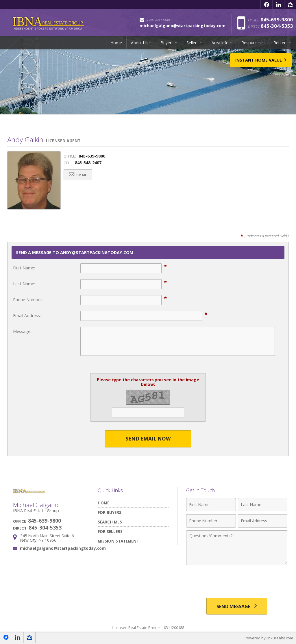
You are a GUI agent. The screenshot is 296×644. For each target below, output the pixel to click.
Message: (22, 331)
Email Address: (27, 315)
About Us (139, 44)
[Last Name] (262, 504)
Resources (251, 44)
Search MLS (110, 522)
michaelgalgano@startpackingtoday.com (63, 548)
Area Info (220, 44)
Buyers (167, 44)
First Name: (24, 268)
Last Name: (24, 283)
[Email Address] (262, 521)
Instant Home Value (260, 62)
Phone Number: (28, 299)
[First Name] (211, 504)
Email (78, 175)
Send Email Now (148, 439)
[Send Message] (236, 606)
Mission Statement (118, 541)
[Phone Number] (211, 521)
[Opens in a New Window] (266, 4)
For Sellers (110, 531)
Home (116, 44)
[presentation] (237, 582)
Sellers (192, 44)
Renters (281, 44)
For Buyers (109, 512)
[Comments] (236, 547)
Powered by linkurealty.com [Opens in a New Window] (269, 638)
